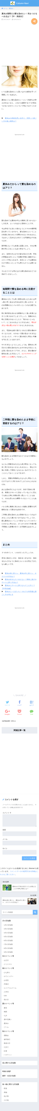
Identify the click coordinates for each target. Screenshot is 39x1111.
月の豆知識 (6, 921)
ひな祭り (7, 972)
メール (4, 839)
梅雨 (5, 1012)
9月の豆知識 (8, 952)
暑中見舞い (8, 1019)
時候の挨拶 (6, 1071)
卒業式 (6, 984)
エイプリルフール (10, 988)
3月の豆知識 (8, 929)
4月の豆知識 (8, 933)
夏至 (5, 1008)
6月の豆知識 (8, 940)
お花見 (6, 980)
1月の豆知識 (8, 925)
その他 (6, 1100)
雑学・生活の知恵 (9, 1076)
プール (6, 1027)
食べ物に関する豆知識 (10, 1084)
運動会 (6, 1035)
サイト (4, 848)
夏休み (13, 721)
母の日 (6, 999)
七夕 (5, 1015)
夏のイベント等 (8, 1003)
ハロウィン (8, 1055)
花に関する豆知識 (9, 1063)
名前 (4, 830)
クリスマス (8, 964)
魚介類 (6, 1096)
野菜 (5, 1088)
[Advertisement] (19, 44)
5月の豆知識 (8, 936)
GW (5, 996)
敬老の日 (7, 1043)
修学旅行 (7, 1039)
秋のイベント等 (8, 1031)
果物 (5, 1092)
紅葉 (5, 1051)
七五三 (6, 1047)
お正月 (6, 960)
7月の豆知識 (8, 944)
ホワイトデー (8, 976)
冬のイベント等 (8, 956)
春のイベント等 (8, 968)
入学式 (6, 992)
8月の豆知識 (8, 948)
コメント (6, 813)
